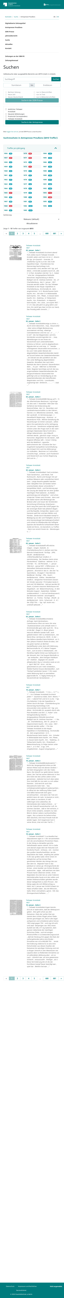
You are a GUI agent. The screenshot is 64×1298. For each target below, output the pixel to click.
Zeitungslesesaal (11, 60)
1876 (25, 180)
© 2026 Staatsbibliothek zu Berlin (21, 1294)
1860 (6, 171)
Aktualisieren (32, 223)
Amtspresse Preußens (13, 27)
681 (54, 233)
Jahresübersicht (11, 36)
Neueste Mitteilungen (16, 114)
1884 (45, 153)
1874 (25, 171)
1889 (45, 175)
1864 (6, 188)
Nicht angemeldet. (56, 1286)
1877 (25, 184)
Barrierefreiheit (21, 1290)
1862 (6, 180)
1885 (45, 158)
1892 (45, 188)
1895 (45, 201)
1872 (25, 162)
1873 (25, 166)
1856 (6, 153)
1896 (45, 206)
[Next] (61, 233)
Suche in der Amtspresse (32, 122)
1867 (6, 201)
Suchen (56, 79)
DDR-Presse (9, 32)
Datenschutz (10, 1286)
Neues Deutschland (15, 97)
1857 (6, 158)
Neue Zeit (11, 94)
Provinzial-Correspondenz (17, 116)
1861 (6, 175)
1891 (45, 184)
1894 (45, 197)
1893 (45, 193)
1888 (45, 171)
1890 (45, 180)
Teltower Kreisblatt (15, 119)
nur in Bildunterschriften (45, 97)
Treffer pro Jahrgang (16, 148)
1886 (45, 162)
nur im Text (40, 94)
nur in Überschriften (44, 92)
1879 (25, 193)
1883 (25, 210)
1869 (6, 210)
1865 (6, 193)
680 (46, 233)
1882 (25, 206)
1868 (6, 206)
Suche (16, 17)
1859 (6, 166)
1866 (6, 197)
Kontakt (8, 48)
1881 (25, 201)
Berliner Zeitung (14, 92)
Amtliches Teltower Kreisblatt (15, 110)
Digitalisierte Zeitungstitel (15, 23)
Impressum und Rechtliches (27, 1286)
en (58, 17)
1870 (25, 153)
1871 (25, 158)
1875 (25, 175)
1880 (25, 197)
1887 (45, 166)
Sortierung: (7, 215)
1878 (25, 188)
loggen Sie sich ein (12, 131)
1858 (6, 162)
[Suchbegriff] (27, 79)
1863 (6, 184)
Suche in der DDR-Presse (32, 100)
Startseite (8, 17)
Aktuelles (9, 44)
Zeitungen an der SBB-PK (14, 56)
